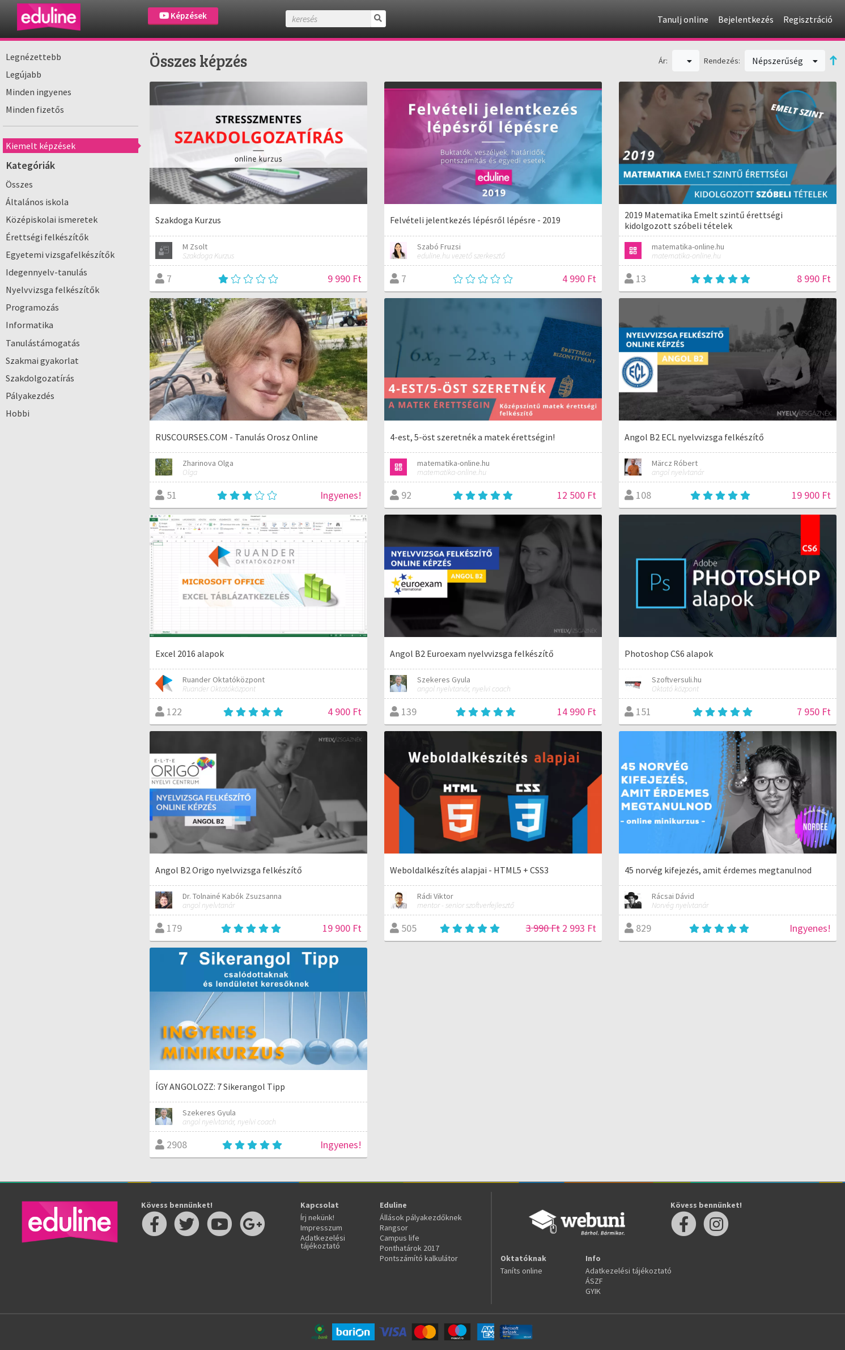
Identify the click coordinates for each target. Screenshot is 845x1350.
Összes (19, 184)
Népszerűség (785, 60)
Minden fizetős (35, 109)
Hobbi (17, 413)
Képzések (183, 15)
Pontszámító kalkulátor (419, 1258)
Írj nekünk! (317, 1217)
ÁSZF (594, 1281)
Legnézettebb (33, 56)
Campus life (399, 1238)
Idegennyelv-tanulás (46, 272)
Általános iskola (37, 201)
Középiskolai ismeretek (51, 219)
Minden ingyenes (38, 91)
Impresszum (321, 1227)
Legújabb (23, 74)
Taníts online (521, 1271)
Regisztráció (808, 19)
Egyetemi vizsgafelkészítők (60, 254)
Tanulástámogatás (43, 343)
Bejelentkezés (746, 19)
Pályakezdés (30, 395)
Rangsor (394, 1227)
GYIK (593, 1291)
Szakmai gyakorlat (42, 360)
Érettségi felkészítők (47, 237)
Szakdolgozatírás (40, 378)
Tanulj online (682, 19)
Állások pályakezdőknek (421, 1217)
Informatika (29, 324)
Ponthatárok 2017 (409, 1248)
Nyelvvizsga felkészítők (52, 289)
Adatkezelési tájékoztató (322, 1242)
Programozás (32, 307)
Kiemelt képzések (40, 145)
